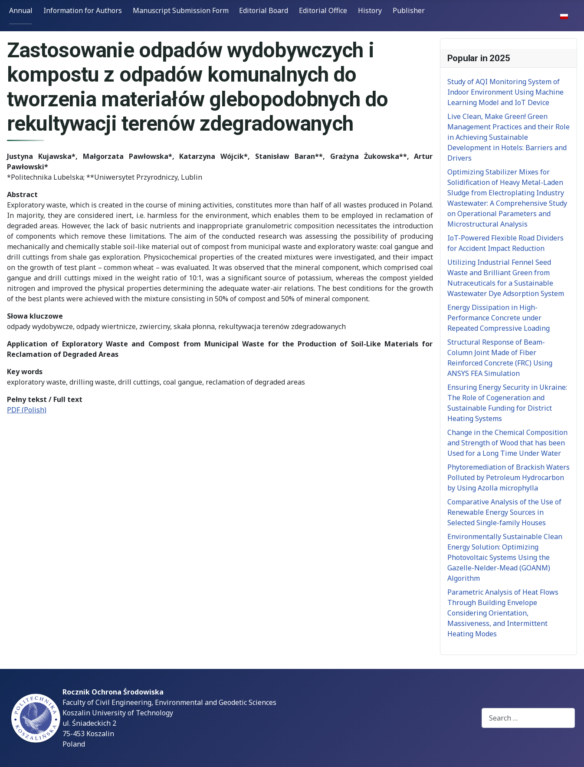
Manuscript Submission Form (181, 10)
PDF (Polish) (26, 410)
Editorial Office (323, 10)
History (370, 10)
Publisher (409, 10)
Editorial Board (263, 10)
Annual (21, 10)
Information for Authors (82, 10)
